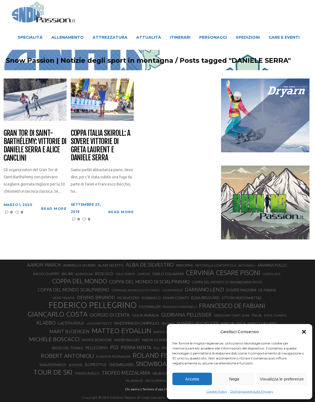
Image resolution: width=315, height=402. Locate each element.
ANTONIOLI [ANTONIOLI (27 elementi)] (246, 265)
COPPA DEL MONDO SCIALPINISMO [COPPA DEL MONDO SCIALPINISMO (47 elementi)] (73, 289)
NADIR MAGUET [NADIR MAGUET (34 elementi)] (127, 340)
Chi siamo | (133, 389)
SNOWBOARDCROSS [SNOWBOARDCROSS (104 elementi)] (164, 363)
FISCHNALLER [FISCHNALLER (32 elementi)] (150, 307)
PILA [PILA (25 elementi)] (156, 348)
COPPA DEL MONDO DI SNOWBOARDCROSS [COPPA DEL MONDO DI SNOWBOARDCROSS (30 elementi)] (227, 282)
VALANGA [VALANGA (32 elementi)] (159, 373)
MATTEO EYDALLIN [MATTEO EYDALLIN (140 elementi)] (121, 330)
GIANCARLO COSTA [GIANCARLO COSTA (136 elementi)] (57, 314)
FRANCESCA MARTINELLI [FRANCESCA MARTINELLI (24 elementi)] (180, 307)
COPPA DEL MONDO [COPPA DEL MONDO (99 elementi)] (79, 281)
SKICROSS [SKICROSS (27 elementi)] (75, 365)
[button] (304, 332)
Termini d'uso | (153, 389)
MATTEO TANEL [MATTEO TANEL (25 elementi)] (163, 332)
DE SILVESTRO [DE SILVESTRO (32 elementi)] (128, 298)
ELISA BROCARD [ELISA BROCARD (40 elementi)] (205, 297)
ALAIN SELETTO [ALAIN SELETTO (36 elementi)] (111, 265)
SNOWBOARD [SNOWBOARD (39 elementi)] (121, 364)
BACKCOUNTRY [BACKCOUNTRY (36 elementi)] (46, 274)
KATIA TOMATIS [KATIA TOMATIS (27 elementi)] (275, 315)
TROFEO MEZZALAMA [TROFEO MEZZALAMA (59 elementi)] (126, 372)
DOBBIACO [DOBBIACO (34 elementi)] (151, 298)
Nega (234, 379)
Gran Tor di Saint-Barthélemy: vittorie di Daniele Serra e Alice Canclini (35, 145)
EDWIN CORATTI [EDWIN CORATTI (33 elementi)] (176, 298)
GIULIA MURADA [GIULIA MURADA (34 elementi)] (145, 315)
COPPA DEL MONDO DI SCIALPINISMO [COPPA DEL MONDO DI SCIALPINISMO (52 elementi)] (149, 281)
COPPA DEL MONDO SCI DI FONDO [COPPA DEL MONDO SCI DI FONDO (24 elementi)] (135, 290)
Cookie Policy (216, 391)
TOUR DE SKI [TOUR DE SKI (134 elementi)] (52, 372)
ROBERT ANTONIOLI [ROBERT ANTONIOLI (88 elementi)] (67, 355)
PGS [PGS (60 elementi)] (114, 347)
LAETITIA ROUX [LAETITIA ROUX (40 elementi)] (71, 323)
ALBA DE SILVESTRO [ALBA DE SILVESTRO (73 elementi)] (150, 265)
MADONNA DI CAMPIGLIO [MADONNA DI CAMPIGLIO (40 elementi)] (136, 323)
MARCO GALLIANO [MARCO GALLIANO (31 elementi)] (262, 323)
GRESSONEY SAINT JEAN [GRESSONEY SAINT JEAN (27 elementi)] (231, 315)
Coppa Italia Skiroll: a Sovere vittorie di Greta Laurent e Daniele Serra (100, 145)
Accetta (192, 379)
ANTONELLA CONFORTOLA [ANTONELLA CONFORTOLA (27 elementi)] (215, 265)
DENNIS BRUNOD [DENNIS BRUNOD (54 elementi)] (96, 297)
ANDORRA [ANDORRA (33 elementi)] (184, 265)
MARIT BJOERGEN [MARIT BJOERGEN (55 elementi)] (69, 331)
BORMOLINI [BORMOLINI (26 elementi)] (84, 274)
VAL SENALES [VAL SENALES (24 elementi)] (134, 380)
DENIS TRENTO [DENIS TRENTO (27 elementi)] (63, 298)
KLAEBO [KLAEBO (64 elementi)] (46, 322)
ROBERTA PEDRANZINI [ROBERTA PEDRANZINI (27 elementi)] (113, 356)
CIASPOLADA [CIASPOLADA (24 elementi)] (271, 274)
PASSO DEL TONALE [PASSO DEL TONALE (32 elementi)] (67, 348)
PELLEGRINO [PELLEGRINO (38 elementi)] (96, 348)
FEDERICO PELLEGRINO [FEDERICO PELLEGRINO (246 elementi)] (93, 305)
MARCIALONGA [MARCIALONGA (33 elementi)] (233, 323)
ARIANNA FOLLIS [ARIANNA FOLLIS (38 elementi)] (272, 265)
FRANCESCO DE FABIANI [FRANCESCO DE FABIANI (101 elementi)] (232, 305)
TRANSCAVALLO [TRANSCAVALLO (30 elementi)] (87, 373)
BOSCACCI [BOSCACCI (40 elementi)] (104, 273)
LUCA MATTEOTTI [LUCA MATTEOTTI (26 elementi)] (99, 323)
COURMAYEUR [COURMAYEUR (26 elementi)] (172, 290)
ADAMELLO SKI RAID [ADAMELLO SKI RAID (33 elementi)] (79, 265)
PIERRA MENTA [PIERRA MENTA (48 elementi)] (136, 347)
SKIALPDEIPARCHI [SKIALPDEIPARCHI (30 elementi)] (52, 365)
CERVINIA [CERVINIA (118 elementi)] (200, 272)
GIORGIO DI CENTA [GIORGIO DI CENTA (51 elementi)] (110, 314)
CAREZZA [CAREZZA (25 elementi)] (143, 274)
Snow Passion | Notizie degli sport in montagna (110, 60)
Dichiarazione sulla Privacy (251, 391)
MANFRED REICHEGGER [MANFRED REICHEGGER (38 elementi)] (198, 323)
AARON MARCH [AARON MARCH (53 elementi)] (44, 264)
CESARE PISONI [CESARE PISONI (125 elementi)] (238, 272)
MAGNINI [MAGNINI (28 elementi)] (168, 323)
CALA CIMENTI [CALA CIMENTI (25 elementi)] (125, 274)
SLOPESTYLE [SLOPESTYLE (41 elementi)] (96, 364)
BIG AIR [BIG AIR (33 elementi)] (67, 274)
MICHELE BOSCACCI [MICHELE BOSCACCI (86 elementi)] (54, 339)
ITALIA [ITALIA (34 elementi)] (256, 315)
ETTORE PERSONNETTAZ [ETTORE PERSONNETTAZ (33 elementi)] (241, 298)
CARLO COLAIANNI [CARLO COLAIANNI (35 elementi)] (168, 274)
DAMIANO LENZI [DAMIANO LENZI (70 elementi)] (204, 289)
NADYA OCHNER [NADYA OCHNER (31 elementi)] (155, 340)
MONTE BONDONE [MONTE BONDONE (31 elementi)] (97, 340)
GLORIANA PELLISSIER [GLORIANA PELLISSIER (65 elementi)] (186, 315)
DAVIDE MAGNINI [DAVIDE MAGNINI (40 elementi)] (241, 290)
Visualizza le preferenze (282, 379)
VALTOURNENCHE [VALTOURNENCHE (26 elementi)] (157, 380)
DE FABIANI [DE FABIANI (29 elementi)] (267, 290)
